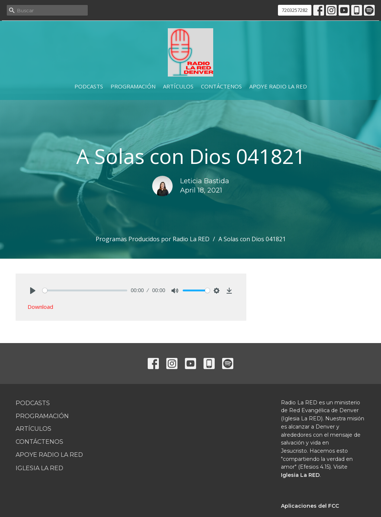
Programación (133, 86)
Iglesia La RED (39, 468)
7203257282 (295, 10)
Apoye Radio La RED (278, 86)
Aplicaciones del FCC (310, 506)
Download (40, 306)
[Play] (33, 291)
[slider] (84, 290)
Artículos (178, 86)
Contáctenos (221, 86)
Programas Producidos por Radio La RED (152, 239)
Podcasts (88, 86)
